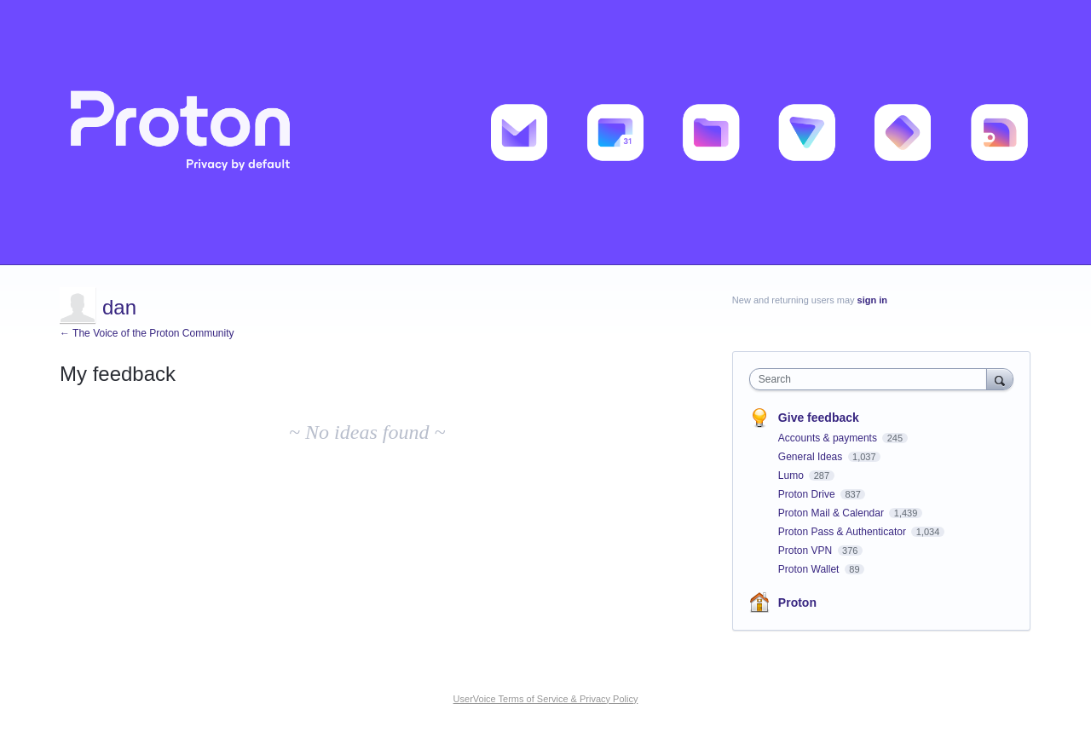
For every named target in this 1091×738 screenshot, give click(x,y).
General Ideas (812, 457)
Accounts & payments (829, 438)
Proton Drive (808, 494)
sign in (872, 300)
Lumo (792, 475)
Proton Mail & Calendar (832, 513)
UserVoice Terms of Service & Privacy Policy (545, 699)
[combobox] (872, 379)
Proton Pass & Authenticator (843, 532)
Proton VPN (806, 550)
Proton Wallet (810, 569)
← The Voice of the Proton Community (147, 333)
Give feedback (818, 417)
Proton (797, 602)
